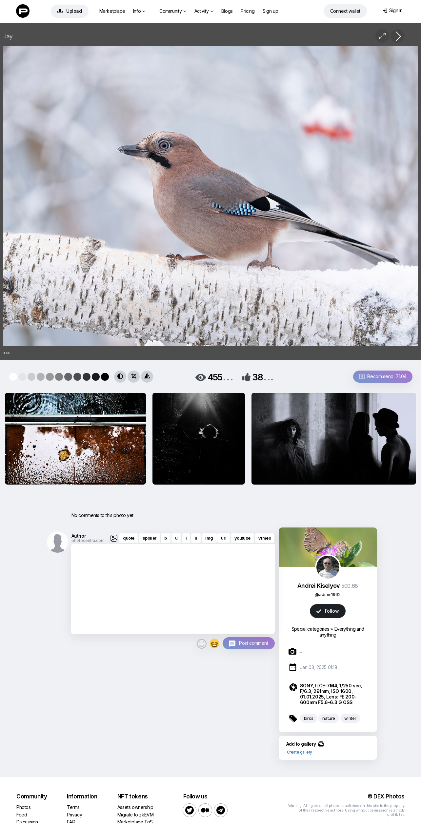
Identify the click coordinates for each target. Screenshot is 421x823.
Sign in (393, 10)
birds (308, 718)
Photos (23, 807)
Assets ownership (135, 807)
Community (172, 11)
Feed (21, 814)
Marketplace (112, 11)
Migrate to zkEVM (135, 814)
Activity (203, 11)
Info (139, 11)
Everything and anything (341, 632)
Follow (327, 611)
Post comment (253, 643)
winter (350, 718)
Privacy (74, 814)
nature (328, 718)
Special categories (310, 629)
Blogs (227, 11)
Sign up (270, 11)
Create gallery (299, 752)
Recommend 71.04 (383, 376)
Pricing (247, 11)
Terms (73, 807)
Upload (69, 11)
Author (78, 536)
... (228, 376)
